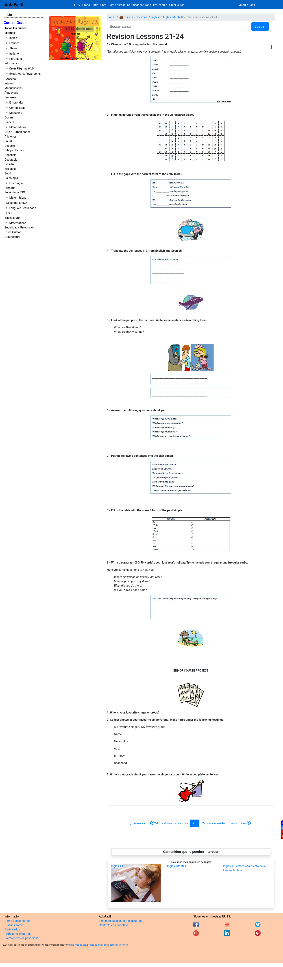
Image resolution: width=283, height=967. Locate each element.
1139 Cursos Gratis (86, 5)
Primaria (10, 188)
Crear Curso (176, 5)
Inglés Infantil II (173, 17)
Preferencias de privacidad (22, 938)
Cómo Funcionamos (17, 921)
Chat (103, 5)
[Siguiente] (226, 823)
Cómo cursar (116, 5)
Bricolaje (10, 168)
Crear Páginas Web (21, 68)
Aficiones (10, 136)
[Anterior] (168, 823)
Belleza (9, 164)
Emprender (16, 102)
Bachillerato (12, 217)
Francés (14, 43)
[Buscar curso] (176, 26)
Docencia (10, 155)
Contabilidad (17, 107)
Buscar (260, 26)
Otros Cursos (13, 232)
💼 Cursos (126, 17)
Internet (9, 83)
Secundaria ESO (15, 192)
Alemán (14, 48)
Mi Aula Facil (246, 5)
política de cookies (119, 945)
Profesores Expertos (18, 933)
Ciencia (9, 122)
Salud (8, 141)
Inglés (13, 38)
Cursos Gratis (15, 23)
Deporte (10, 145)
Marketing (15, 113)
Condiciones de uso (76, 945)
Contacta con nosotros (113, 925)
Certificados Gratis (139, 5)
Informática (12, 63)
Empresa (10, 97)
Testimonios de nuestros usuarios (120, 921)
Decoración (12, 159)
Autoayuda (11, 92)
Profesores (160, 5)
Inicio (8, 15)
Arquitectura (12, 237)
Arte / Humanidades (18, 132)
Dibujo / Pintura (14, 150)
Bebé (8, 173)
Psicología (11, 178)
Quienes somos (15, 925)
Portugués (16, 58)
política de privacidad (97, 945)
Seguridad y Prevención (19, 227)
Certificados (12, 929)
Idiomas (10, 33)
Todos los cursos (16, 28)
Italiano (14, 53)
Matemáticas (17, 127)
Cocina (9, 117)
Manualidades (14, 88)
